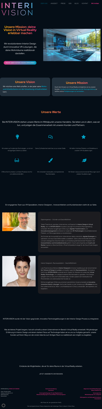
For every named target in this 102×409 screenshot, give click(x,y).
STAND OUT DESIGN (14, 388)
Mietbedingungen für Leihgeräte (93, 394)
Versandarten (97, 398)
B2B (70, 3)
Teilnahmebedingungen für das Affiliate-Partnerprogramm (51, 394)
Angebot (54, 3)
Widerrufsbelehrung (96, 390)
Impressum (51, 390)
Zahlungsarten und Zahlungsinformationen (90, 397)
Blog (77, 3)
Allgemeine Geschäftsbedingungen (92, 388)
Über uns (44, 3)
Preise (63, 3)
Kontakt (85, 3)
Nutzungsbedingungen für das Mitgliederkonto (51, 393)
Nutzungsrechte (97, 393)
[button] (3, 405)
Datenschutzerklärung (51, 388)
